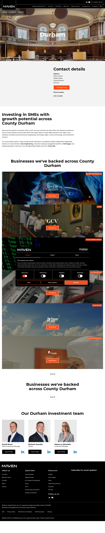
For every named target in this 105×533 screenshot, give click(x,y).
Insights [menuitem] (50, 474)
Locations (85, 6)
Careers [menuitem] (4, 486)
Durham (21, 12)
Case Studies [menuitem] (52, 477)
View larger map (61, 87)
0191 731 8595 (58, 96)
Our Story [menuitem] (4, 474)
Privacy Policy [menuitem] (11, 512)
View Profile (9, 452)
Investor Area (97, 2)
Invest (50, 6)
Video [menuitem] (50, 480)
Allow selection (52, 282)
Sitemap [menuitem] (49, 512)
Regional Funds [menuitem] (29, 477)
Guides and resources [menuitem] (54, 483)
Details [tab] (52, 255)
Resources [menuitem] (52, 471)
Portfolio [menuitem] (4, 480)
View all (52, 374)
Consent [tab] (27, 255)
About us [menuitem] (6, 471)
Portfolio (58, 6)
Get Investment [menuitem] (29, 474)
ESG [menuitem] (3, 512)
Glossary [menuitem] (50, 489)
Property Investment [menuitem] (31, 492)
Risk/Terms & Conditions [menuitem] (25, 512)
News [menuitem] (3, 483)
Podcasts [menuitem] (51, 486)
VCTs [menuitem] (26, 486)
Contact (95, 6)
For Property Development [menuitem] (32, 480)
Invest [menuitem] (27, 483)
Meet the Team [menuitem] (6, 477)
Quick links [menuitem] (30, 471)
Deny (28, 282)
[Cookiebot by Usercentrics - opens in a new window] (80, 249)
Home (5, 12)
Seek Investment (38, 6)
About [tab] (77, 255)
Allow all (76, 282)
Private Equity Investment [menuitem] (32, 489)
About (65, 6)
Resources (75, 6)
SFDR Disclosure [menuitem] (39, 512)
